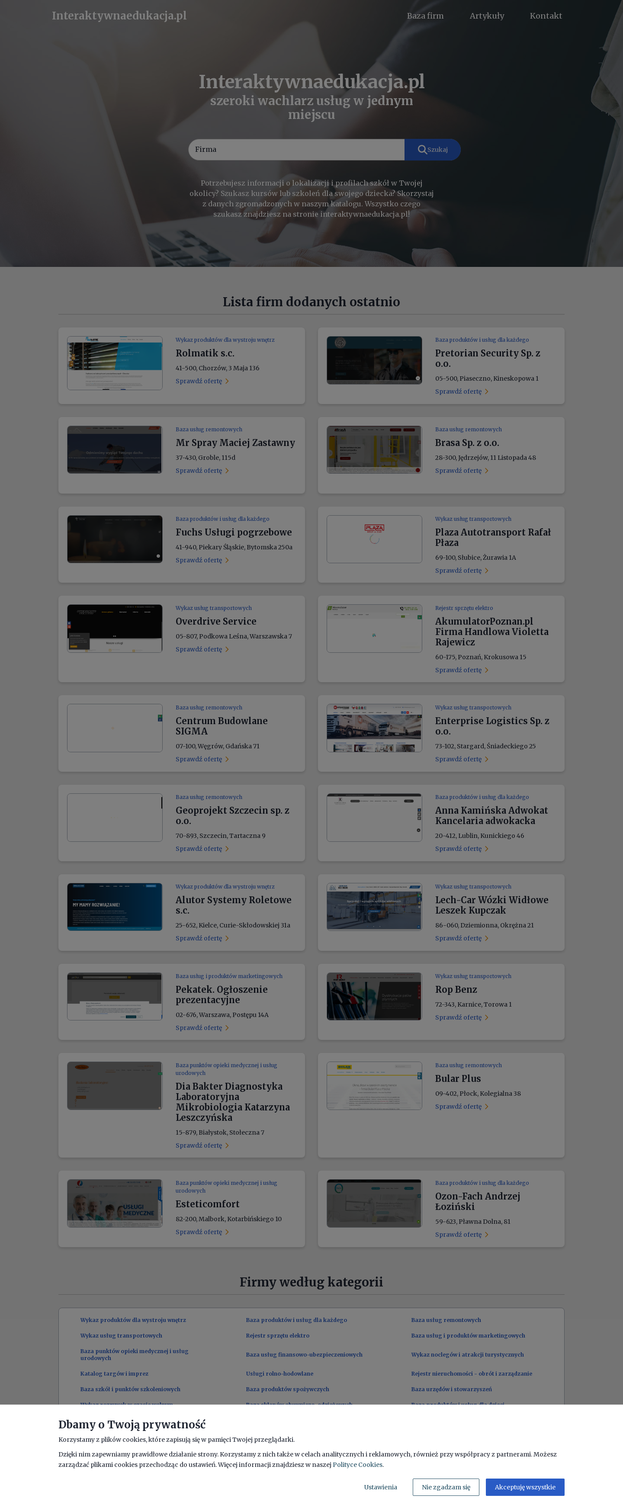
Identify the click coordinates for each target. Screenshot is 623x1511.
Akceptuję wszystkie (525, 1487)
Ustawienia (380, 1487)
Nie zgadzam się (446, 1487)
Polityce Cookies (357, 1465)
